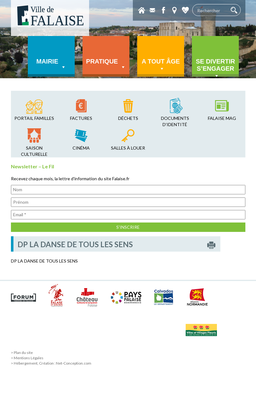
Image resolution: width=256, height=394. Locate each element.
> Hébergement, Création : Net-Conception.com (51, 363)
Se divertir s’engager (215, 67)
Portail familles (34, 118)
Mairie (51, 64)
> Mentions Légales (27, 358)
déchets (128, 118)
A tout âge (161, 65)
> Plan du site (22, 352)
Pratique (106, 64)
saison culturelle (34, 151)
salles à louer (128, 148)
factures (81, 118)
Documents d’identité (175, 121)
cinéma (81, 148)
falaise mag (222, 118)
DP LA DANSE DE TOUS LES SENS (44, 261)
